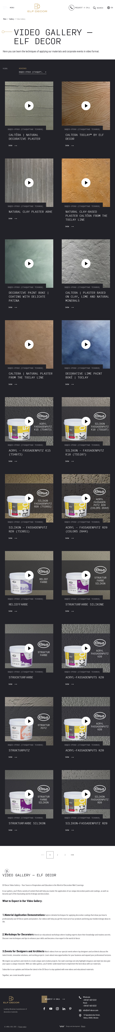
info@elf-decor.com (90, 1010)
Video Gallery (21, 19)
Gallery (11, 19)
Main (4, 19)
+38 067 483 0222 (89, 1005)
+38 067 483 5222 (89, 1000)
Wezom (83, 1026)
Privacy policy (22, 1027)
